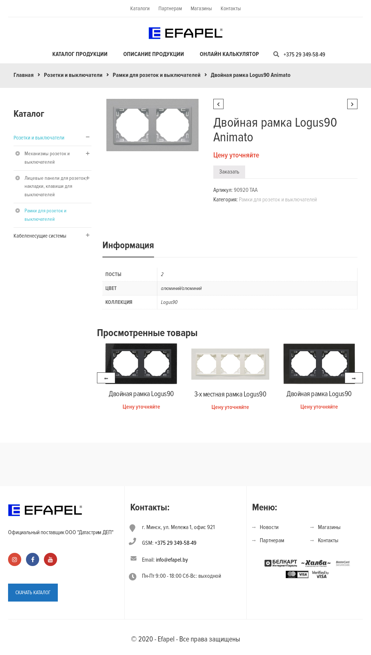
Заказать (229, 171)
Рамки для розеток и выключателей (157, 75)
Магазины (201, 8)
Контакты (231, 8)
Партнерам (170, 8)
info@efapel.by (172, 559)
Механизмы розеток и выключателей (47, 157)
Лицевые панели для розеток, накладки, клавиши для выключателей (56, 186)
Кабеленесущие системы (40, 235)
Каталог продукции (80, 54)
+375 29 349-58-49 (304, 54)
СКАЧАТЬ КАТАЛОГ (32, 592)
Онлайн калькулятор (229, 54)
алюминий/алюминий (181, 288)
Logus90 (169, 302)
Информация (128, 245)
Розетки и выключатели (73, 75)
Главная (24, 75)
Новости (269, 527)
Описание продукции (153, 54)
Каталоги (140, 8)
